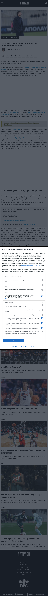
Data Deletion (15, 346)
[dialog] (24, 298)
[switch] (42, 280)
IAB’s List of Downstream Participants (30, 265)
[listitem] (24, 277)
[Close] (44, 249)
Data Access (24, 346)
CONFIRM (14, 340)
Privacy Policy (32, 346)
